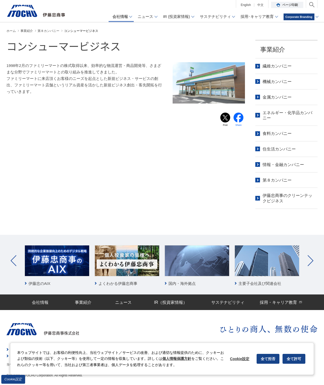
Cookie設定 (13, 379)
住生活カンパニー (279, 149)
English (246, 5)
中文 (260, 5)
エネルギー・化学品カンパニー (287, 115)
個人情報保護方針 (176, 358)
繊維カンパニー (277, 66)
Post (225, 125)
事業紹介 (272, 49)
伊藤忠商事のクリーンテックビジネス (287, 198)
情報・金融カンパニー (283, 164)
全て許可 (294, 359)
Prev (13, 260)
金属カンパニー (277, 97)
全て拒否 (268, 359)
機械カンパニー (277, 81)
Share (238, 125)
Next (310, 260)
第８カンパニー (277, 180)
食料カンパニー (277, 133)
